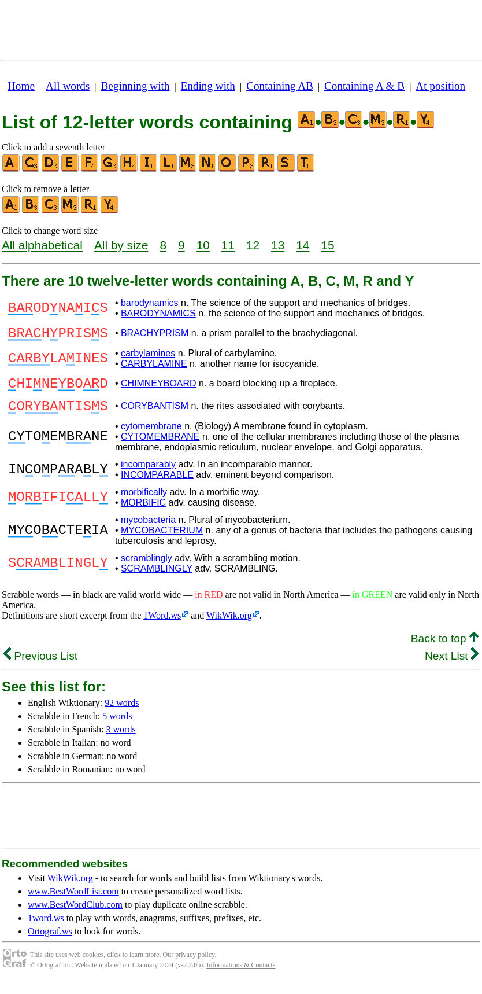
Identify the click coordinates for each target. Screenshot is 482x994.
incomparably (148, 475)
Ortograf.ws (50, 942)
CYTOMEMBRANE (160, 447)
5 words (117, 726)
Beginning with (135, 86)
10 (203, 245)
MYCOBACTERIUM (162, 541)
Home (21, 86)
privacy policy (194, 965)
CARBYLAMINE (154, 367)
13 (277, 245)
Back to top (445, 649)
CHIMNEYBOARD (158, 388)
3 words (121, 740)
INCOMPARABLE (157, 485)
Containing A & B (364, 86)
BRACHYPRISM (154, 335)
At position (440, 86)
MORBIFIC (143, 513)
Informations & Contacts (240, 975)
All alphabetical (42, 245)
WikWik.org (229, 626)
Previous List (40, 666)
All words (68, 86)
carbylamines (148, 357)
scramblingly (146, 568)
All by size (121, 245)
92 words (122, 713)
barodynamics (150, 303)
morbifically (144, 502)
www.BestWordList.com (73, 902)
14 (302, 245)
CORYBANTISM (154, 414)
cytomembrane (151, 436)
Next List (452, 666)
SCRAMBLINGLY (156, 579)
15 (327, 245)
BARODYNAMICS (158, 313)
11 (228, 245)
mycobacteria (148, 530)
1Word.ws (162, 626)
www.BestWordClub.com (75, 915)
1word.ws (46, 928)
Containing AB (279, 86)
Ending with (208, 86)
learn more (144, 965)
